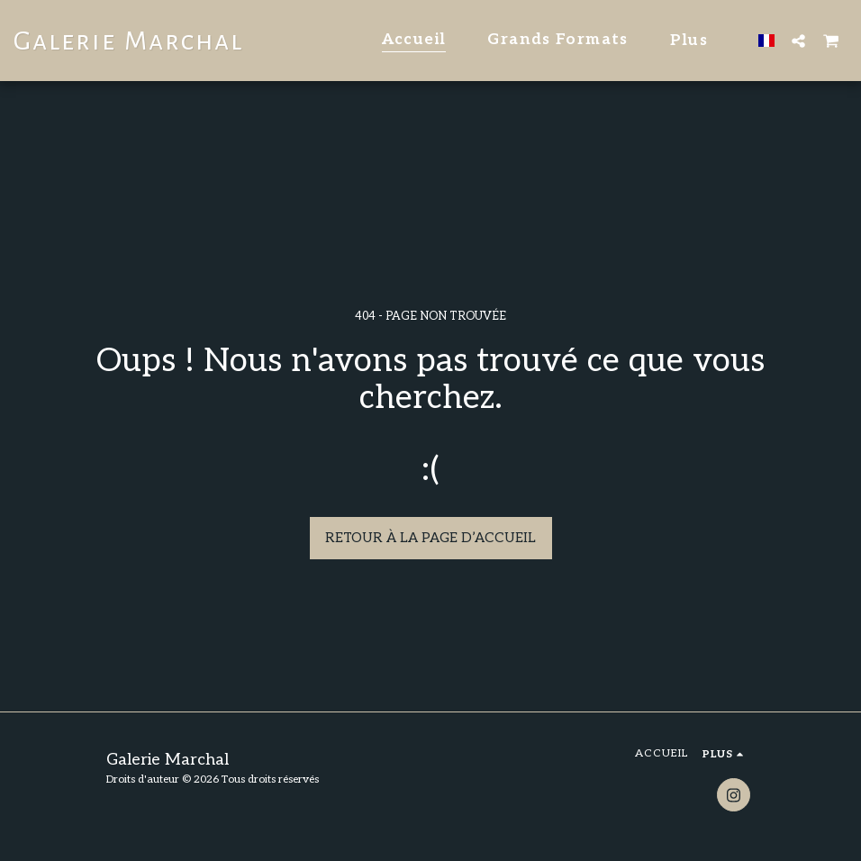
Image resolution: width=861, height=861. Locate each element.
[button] (798, 40)
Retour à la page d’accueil (430, 538)
